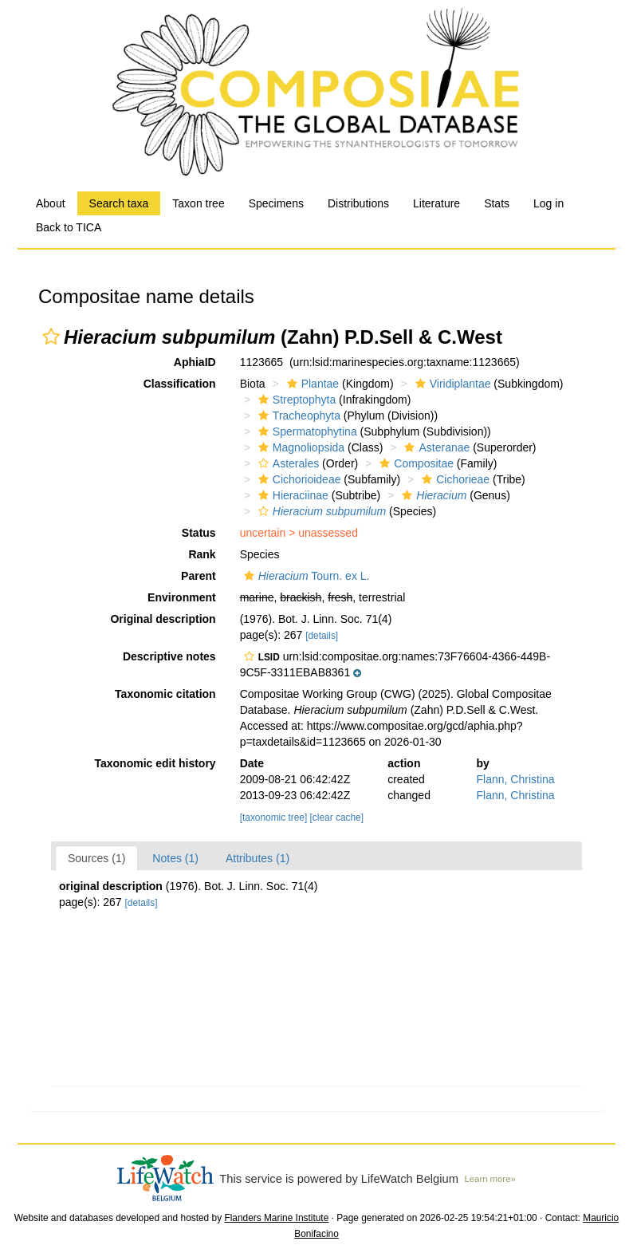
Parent (198, 575)
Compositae (414, 463)
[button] (51, 336)
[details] (321, 635)
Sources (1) (96, 858)
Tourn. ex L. (305, 575)
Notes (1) (175, 858)
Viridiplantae (451, 383)
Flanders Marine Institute (276, 1217)
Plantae (311, 383)
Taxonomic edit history (154, 763)
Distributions (358, 203)
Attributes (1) (257, 858)
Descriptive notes (169, 656)
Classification (180, 383)
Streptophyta (295, 399)
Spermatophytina (305, 431)
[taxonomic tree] (274, 817)
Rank (201, 554)
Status (199, 532)
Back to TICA (68, 227)
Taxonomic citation (165, 694)
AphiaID (195, 362)
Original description (162, 619)
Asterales (286, 463)
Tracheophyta (297, 415)
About (50, 203)
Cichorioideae (297, 479)
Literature (436, 203)
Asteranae (435, 447)
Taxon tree (198, 203)
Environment (181, 597)
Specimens (276, 203)
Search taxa (119, 203)
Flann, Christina (516, 779)
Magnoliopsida (299, 447)
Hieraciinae (291, 495)
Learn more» (490, 1179)
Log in (548, 203)
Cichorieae (453, 479)
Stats (496, 203)
